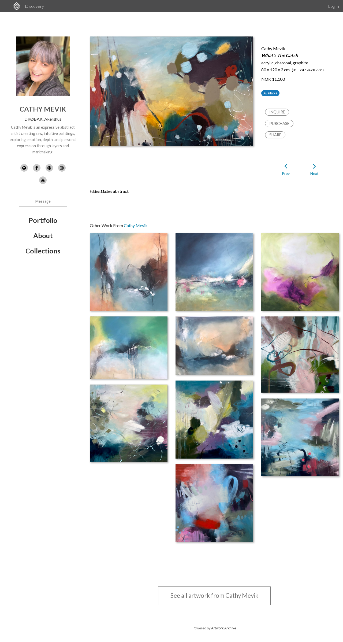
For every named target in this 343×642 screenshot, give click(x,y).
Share (275, 134)
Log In (333, 6)
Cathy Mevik (43, 109)
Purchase (279, 123)
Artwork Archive (223, 628)
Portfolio (43, 220)
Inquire (277, 112)
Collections (42, 251)
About (43, 235)
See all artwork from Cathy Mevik (214, 595)
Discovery (34, 6)
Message (43, 201)
